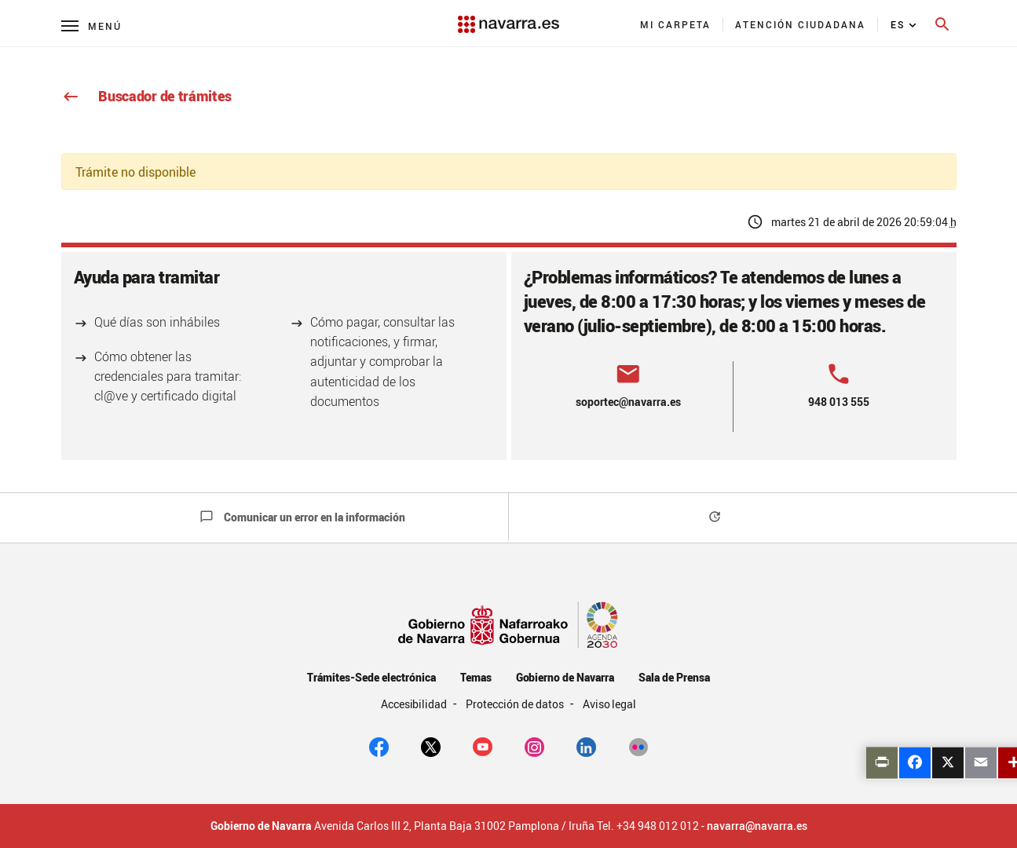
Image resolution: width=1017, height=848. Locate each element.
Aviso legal (610, 703)
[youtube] (482, 746)
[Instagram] (534, 746)
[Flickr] (638, 746)
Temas (476, 677)
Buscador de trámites (146, 95)
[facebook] (379, 746)
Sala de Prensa (674, 677)
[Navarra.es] (508, 16)
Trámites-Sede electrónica (371, 677)
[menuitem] (675, 24)
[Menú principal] (91, 25)
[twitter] (431, 746)
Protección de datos (515, 703)
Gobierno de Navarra (565, 677)
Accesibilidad (415, 703)
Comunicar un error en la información (302, 517)
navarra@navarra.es (757, 826)
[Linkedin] (586, 746)
